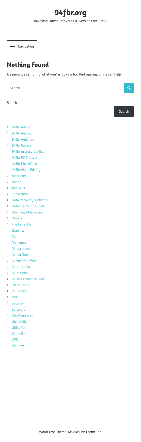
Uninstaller (20, 321)
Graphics (18, 230)
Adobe (16, 181)
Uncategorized (22, 315)
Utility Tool (19, 327)
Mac (15, 236)
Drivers (17, 218)
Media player (21, 248)
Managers (19, 242)
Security (18, 303)
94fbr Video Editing (26, 169)
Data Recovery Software (30, 200)
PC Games (19, 291)
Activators (19, 175)
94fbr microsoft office (28, 151)
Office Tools (20, 285)
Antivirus (18, 188)
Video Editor (21, 333)
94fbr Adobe (21, 127)
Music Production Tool (28, 279)
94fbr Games (21, 145)
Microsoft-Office (24, 260)
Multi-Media (21, 266)
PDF (15, 297)
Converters (20, 194)
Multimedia (20, 272)
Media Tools (20, 254)
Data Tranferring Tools (28, 206)
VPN (15, 339)
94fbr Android (22, 133)
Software (18, 309)
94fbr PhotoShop (24, 163)
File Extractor (21, 224)
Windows (18, 345)
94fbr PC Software (25, 157)
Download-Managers (27, 212)
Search (12, 102)
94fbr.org (70, 12)
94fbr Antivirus (23, 139)
